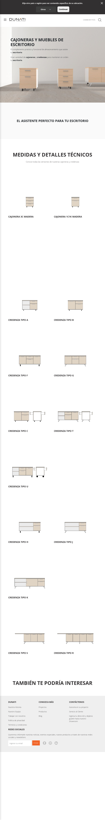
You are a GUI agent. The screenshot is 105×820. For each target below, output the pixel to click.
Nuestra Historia (14, 707)
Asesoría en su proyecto (78, 707)
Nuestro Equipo (14, 711)
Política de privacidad (16, 720)
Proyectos (43, 707)
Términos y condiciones (17, 725)
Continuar (63, 9)
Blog (40, 716)
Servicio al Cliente (76, 711)
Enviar (36, 743)
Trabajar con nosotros (16, 716)
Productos (43, 711)
